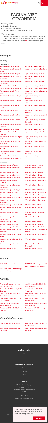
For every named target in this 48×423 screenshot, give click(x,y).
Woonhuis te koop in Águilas (9, 165)
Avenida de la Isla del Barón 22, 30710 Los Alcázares (10, 285)
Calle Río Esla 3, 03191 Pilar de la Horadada (36, 329)
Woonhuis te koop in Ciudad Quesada (8, 181)
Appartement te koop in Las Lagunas (33, 97)
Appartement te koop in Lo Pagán (10, 100)
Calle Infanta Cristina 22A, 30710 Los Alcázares (35, 295)
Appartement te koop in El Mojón (35, 86)
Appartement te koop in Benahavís (36, 69)
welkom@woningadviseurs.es (24, 398)
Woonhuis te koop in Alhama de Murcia (10, 169)
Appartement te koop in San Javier (36, 132)
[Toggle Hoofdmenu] (46, 3)
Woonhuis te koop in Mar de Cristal (11, 205)
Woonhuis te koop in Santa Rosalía (36, 234)
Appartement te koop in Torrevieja (10, 156)
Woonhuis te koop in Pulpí (8, 221)
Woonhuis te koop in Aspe (33, 167)
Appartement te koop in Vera (34, 156)
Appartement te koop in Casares (35, 74)
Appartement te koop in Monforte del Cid (36, 116)
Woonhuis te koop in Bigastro (34, 175)
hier (26, 40)
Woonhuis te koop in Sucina (34, 239)
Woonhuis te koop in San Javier (35, 227)
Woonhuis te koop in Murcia (33, 207)
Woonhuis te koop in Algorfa (34, 165)
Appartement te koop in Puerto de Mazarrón (10, 126)
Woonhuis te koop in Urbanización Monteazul (35, 245)
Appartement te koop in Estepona (10, 88)
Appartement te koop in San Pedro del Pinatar (10, 143)
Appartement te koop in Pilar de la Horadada (35, 121)
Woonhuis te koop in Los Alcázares (11, 197)
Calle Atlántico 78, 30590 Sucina (10, 323)
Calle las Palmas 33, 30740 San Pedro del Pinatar (10, 304)
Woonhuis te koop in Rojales (9, 224)
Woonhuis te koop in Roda (33, 221)
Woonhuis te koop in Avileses (9, 172)
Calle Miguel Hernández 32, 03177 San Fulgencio (10, 329)
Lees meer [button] (30, 413)
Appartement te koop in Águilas (9, 66)
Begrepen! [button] (39, 418)
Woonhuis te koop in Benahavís (10, 175)
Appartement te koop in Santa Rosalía (9, 147)
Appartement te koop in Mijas (9, 110)
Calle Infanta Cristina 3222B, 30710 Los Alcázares (36, 324)
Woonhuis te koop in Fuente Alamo (36, 192)
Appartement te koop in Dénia (34, 81)
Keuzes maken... (9, 264)
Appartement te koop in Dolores (10, 86)
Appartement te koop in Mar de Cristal (9, 106)
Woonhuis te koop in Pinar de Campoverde (9, 218)
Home (8, 414)
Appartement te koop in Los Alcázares (33, 102)
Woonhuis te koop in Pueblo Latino (36, 217)
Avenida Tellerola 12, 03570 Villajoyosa (33, 290)
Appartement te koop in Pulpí (34, 124)
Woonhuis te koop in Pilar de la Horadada (34, 213)
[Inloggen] (39, 3)
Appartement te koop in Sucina (34, 146)
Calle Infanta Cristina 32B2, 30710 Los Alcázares (10, 299)
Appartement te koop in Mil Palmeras (33, 111)
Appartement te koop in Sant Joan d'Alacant (35, 143)
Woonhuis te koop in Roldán (34, 224)
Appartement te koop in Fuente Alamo (9, 92)
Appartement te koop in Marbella (35, 105)
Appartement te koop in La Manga (10, 96)
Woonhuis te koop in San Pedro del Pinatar (11, 235)
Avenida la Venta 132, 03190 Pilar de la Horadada (35, 285)
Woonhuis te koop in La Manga (9, 195)
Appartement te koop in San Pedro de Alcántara (36, 138)
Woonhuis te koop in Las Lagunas (35, 195)
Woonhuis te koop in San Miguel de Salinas (36, 230)
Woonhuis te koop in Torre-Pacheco (11, 244)
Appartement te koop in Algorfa (34, 66)
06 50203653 (24, 395)
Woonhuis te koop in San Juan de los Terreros (10, 230)
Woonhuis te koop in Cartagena (35, 177)
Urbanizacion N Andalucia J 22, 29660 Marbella (35, 309)
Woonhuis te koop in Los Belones (35, 197)
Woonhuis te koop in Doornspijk (10, 190)
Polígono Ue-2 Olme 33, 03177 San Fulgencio (11, 309)
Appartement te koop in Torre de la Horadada (10, 152)
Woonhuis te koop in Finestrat (9, 192)
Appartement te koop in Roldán (35, 129)
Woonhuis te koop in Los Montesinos (7, 201)
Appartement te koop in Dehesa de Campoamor (10, 82)
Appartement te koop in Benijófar (10, 74)
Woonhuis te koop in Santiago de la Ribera (11, 240)
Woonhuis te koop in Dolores (34, 185)
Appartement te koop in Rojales (9, 129)
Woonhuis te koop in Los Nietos (35, 200)
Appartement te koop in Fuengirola (36, 88)
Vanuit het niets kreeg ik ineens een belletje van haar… (11, 270)
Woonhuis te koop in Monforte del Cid (10, 208)
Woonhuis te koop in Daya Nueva (35, 180)
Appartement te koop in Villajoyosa (10, 158)
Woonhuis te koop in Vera (8, 248)
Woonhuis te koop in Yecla (33, 248)
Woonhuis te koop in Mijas (33, 205)
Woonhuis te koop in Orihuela (9, 212)
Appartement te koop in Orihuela (10, 120)
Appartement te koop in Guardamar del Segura (36, 92)
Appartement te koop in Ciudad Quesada (35, 77)
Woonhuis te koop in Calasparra (10, 177)
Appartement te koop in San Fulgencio (8, 133)
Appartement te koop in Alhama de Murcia (10, 70)
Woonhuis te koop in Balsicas (34, 172)
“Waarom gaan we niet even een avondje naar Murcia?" (36, 265)
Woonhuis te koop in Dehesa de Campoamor (10, 186)
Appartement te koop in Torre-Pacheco (34, 152)
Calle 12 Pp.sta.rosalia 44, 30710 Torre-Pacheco (10, 295)
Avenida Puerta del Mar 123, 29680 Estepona (11, 290)
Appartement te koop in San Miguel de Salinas (11, 138)
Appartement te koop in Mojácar (10, 115)
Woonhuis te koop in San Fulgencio (11, 227)
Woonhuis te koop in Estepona (34, 190)
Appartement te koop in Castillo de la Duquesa (10, 77)
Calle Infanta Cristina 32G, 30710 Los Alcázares (35, 299)
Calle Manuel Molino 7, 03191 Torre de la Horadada (36, 304)
